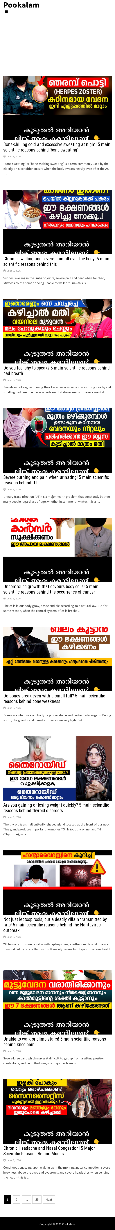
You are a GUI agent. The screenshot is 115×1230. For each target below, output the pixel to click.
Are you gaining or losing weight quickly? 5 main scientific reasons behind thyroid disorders (56, 807)
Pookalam (68, 1224)
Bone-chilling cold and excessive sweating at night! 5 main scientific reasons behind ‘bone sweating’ (56, 147)
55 (37, 1199)
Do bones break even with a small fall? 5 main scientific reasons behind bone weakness (54, 698)
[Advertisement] (57, 41)
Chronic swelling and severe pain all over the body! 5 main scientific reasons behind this (56, 261)
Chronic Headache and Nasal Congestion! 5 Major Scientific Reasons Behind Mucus (49, 1151)
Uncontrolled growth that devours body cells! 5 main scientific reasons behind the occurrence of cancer (50, 589)
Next (49, 1199)
